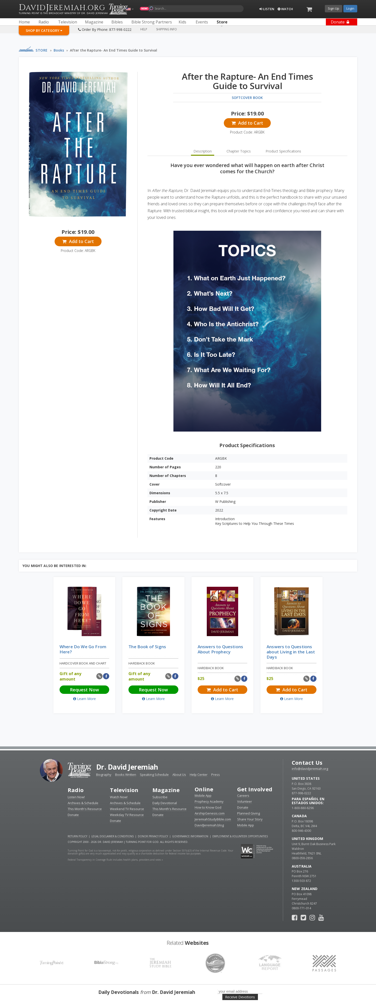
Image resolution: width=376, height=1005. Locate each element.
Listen (266, 9)
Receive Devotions (240, 997)
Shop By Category (44, 30)
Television (124, 790)
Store (42, 50)
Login (350, 8)
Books (59, 50)
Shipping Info (166, 29)
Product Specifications (283, 151)
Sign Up (333, 8)
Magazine (166, 790)
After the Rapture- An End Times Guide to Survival (113, 50)
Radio (76, 790)
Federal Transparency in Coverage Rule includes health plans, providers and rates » (115, 859)
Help (143, 29)
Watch (285, 9)
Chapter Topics (239, 151)
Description (202, 151)
